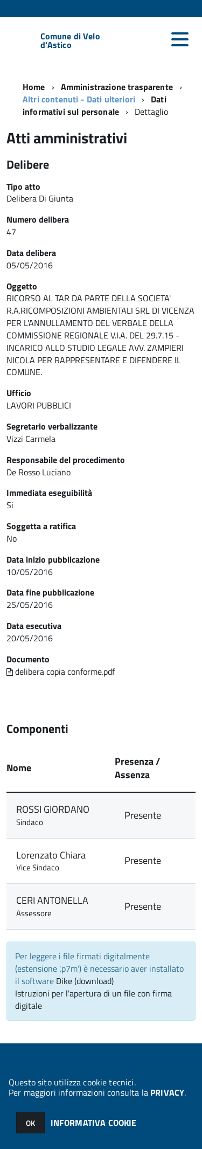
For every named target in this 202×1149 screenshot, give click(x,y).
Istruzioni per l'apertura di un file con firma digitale (93, 999)
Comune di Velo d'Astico (70, 40)
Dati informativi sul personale (94, 105)
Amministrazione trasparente (117, 86)
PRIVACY (167, 1092)
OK (30, 1123)
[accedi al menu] (180, 39)
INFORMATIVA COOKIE (94, 1122)
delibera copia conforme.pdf (60, 671)
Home (34, 86)
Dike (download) (85, 980)
